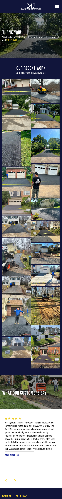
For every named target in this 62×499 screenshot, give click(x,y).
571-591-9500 (11, 40)
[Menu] (57, 7)
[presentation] (6, 489)
